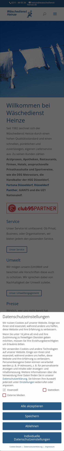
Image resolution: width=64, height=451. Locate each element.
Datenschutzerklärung (15, 375)
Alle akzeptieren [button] (32, 403)
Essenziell (10, 387)
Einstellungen (27, 379)
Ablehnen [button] (32, 423)
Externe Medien (14, 392)
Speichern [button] (32, 413)
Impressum (49, 444)
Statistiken (51, 387)
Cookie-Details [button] (15, 444)
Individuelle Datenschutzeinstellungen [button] (32, 435)
